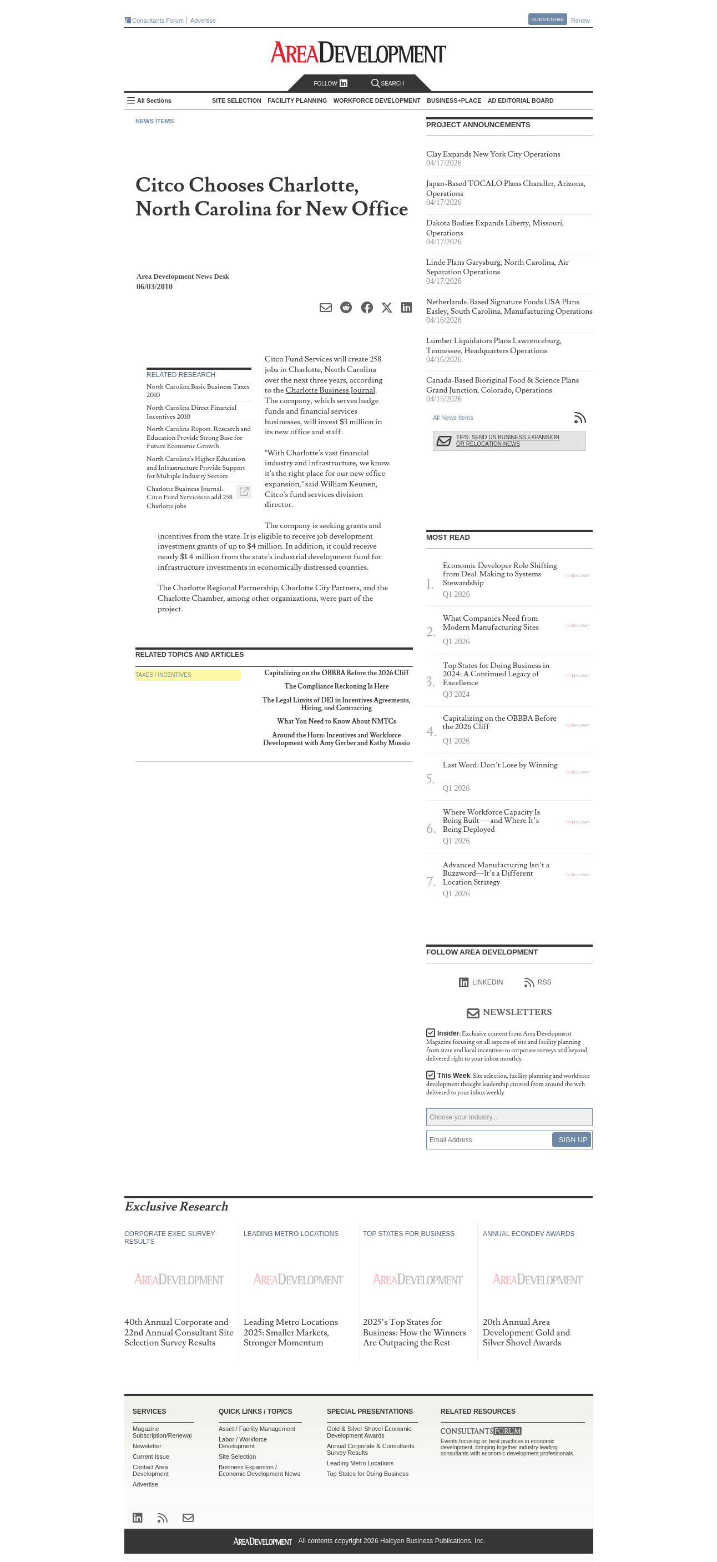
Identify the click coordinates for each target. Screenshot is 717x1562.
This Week (508, 1084)
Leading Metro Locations (360, 1463)
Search (388, 83)
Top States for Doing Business (367, 1473)
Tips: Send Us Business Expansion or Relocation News (507, 440)
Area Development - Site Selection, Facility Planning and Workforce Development (359, 52)
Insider (507, 1046)
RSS (538, 983)
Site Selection (237, 1456)
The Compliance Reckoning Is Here (337, 686)
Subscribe (547, 19)
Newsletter (147, 1446)
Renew (580, 20)
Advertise (203, 20)
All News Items (453, 417)
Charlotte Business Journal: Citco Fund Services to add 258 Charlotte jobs (190, 497)
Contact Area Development (151, 1470)
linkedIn (481, 983)
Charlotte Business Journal (330, 390)
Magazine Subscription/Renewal (162, 1432)
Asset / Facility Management (257, 1428)
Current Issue (151, 1456)
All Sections (154, 100)
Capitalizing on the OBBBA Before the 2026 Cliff (336, 673)
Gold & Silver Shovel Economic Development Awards (369, 1432)
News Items (154, 121)
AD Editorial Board (521, 100)
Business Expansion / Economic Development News (259, 1470)
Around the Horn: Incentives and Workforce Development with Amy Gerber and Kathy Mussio (336, 739)
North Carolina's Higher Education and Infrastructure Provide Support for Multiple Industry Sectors (196, 467)
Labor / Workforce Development (243, 1442)
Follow (330, 83)
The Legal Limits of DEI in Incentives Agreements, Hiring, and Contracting (336, 704)
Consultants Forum (158, 20)
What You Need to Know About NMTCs (336, 721)
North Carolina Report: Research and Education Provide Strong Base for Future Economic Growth (199, 437)
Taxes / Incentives (163, 675)
